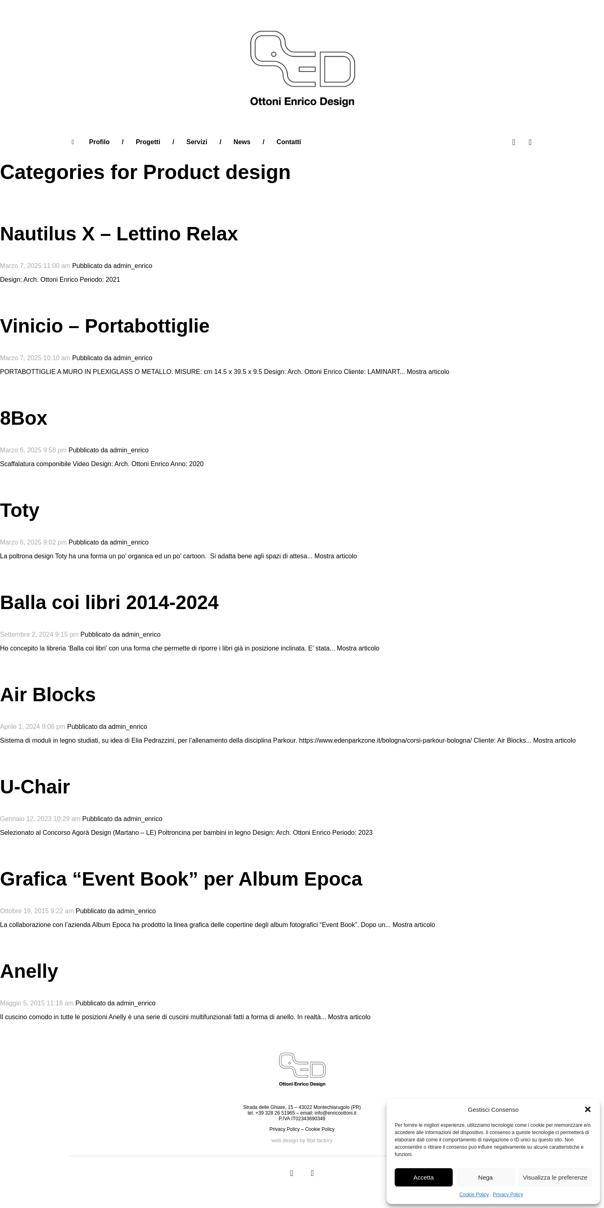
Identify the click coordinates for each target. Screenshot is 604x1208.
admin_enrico (132, 265)
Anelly (30, 970)
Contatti (289, 141)
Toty (20, 510)
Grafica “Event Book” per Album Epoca (189, 878)
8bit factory (320, 1140)
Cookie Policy (474, 1194)
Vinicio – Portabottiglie (109, 325)
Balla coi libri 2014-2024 (114, 602)
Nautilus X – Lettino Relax (124, 233)
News (242, 141)
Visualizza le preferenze (555, 1177)
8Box (24, 417)
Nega (485, 1177)
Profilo (99, 141)
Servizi (197, 141)
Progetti (148, 141)
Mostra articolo (428, 371)
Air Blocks (50, 694)
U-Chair (36, 786)
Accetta (423, 1177)
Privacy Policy (508, 1194)
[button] (588, 1109)
